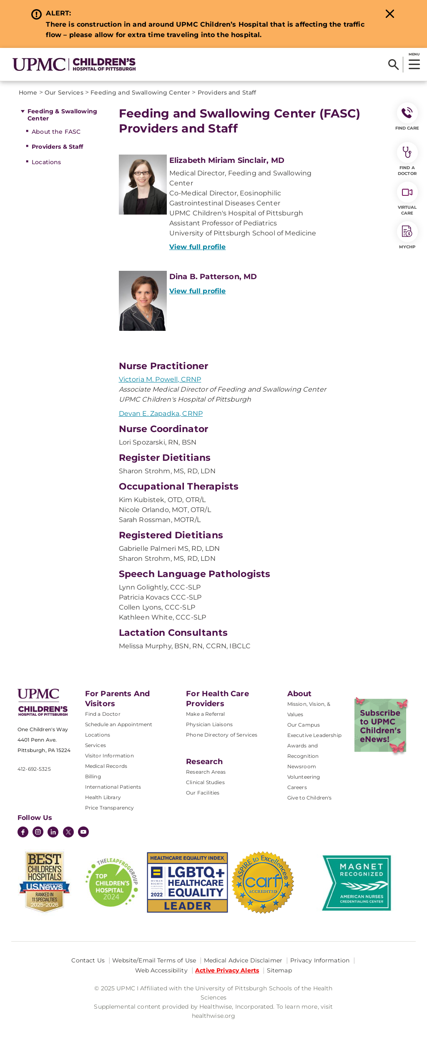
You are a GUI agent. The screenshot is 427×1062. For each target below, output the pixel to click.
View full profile (197, 247)
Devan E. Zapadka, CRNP (161, 413)
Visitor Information (109, 755)
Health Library (103, 797)
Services (95, 745)
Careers (297, 787)
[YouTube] (83, 833)
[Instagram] (38, 833)
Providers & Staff (57, 146)
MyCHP (407, 235)
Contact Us (87, 960)
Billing (93, 776)
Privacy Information (320, 960)
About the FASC (56, 131)
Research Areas (206, 772)
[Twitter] (68, 832)
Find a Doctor (103, 714)
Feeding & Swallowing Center (62, 114)
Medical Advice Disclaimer (243, 960)
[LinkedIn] (53, 833)
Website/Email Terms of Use (154, 960)
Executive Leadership (314, 735)
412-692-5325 (34, 769)
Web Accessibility (161, 970)
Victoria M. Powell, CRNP (160, 379)
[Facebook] (23, 833)
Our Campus (303, 725)
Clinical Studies (205, 782)
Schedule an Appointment (119, 724)
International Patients (113, 787)
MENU (414, 54)
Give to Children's (309, 798)
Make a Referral (205, 714)
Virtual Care (407, 199)
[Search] (393, 64)
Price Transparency (109, 808)
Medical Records (106, 766)
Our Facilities (202, 793)
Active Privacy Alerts (227, 970)
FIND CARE (407, 116)
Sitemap (279, 970)
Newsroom (301, 766)
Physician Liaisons (209, 724)
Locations (46, 162)
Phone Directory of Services (221, 735)
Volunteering (303, 777)
